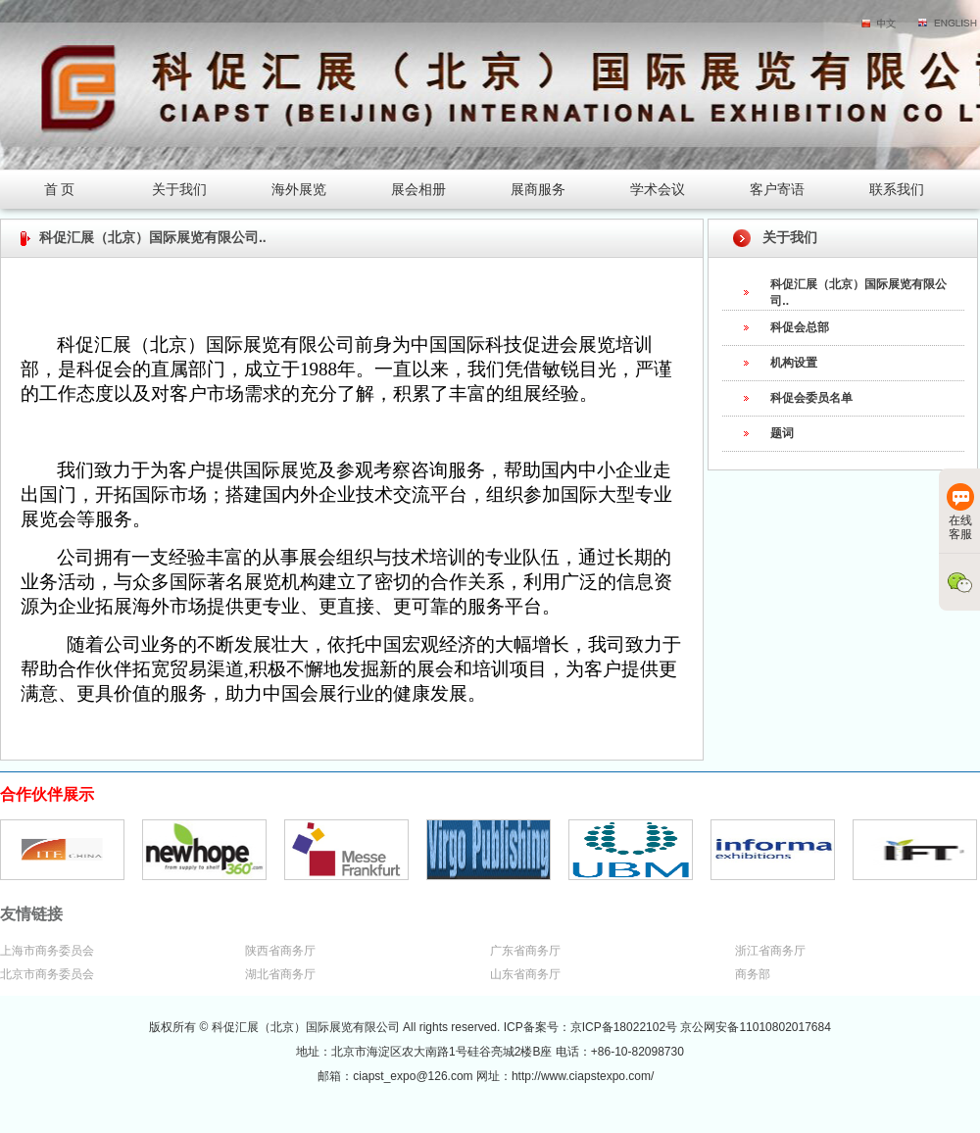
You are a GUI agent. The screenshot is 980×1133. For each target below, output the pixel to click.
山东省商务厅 (525, 974)
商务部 (752, 974)
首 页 (59, 189)
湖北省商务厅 (280, 974)
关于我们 (179, 189)
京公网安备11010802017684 (755, 1027)
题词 (782, 433)
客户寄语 (777, 189)
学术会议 (657, 189)
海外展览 (298, 189)
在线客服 (960, 512)
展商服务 (538, 189)
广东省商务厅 (525, 951)
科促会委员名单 (811, 398)
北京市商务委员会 (47, 974)
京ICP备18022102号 (625, 1027)
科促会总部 (799, 327)
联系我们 (896, 189)
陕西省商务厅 (280, 951)
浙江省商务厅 (770, 951)
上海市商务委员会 (47, 951)
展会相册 (418, 189)
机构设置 (793, 362)
